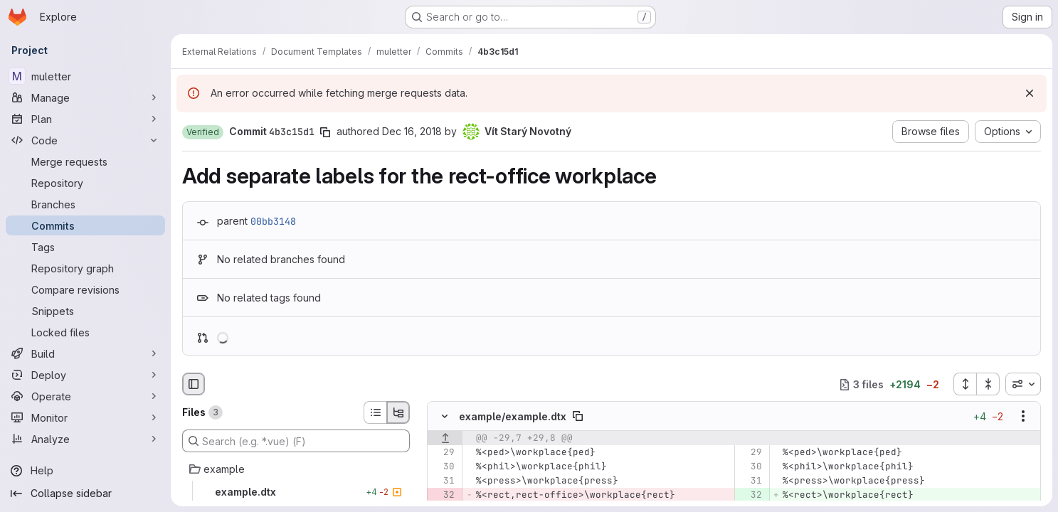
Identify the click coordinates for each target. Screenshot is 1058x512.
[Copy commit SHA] (325, 132)
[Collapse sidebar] (85, 493)
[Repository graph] (85, 268)
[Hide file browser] (193, 384)
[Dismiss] (1029, 93)
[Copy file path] (577, 416)
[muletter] (85, 76)
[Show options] (1023, 416)
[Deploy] (85, 375)
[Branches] (85, 204)
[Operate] (85, 396)
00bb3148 (273, 221)
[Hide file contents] (444, 416)
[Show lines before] (445, 439)
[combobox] (1023, 384)
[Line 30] (443, 467)
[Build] (85, 353)
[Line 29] (443, 453)
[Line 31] (443, 481)
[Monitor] (85, 417)
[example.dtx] (296, 492)
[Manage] (85, 97)
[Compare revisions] (85, 289)
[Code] (85, 140)
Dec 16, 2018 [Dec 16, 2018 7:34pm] (412, 131)
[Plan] (85, 119)
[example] (296, 469)
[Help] (85, 471)
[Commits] (85, 225)
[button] (202, 132)
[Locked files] (85, 332)
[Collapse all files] (988, 384)
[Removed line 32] (443, 496)
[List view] (375, 412)
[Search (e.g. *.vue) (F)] (296, 441)
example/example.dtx (512, 416)
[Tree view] (398, 412)
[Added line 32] (750, 496)
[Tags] (85, 247)
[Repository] (85, 183)
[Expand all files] (964, 384)
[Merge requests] (85, 161)
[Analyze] (85, 439)
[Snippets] (85, 311)
